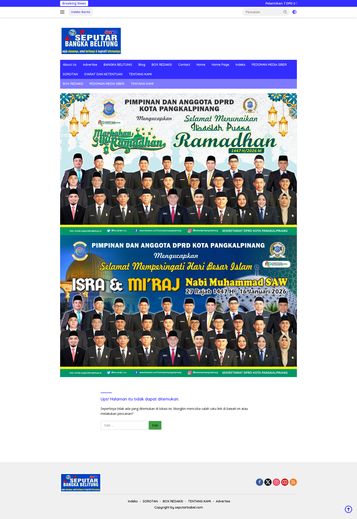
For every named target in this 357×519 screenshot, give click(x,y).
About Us (69, 65)
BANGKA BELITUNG (118, 65)
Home (200, 65)
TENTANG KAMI (140, 74)
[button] (285, 11)
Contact (184, 65)
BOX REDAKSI (162, 65)
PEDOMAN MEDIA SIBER (269, 65)
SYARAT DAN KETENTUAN (103, 74)
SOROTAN (70, 74)
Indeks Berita (80, 12)
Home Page (220, 65)
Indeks (240, 65)
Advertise (90, 65)
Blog (141, 65)
